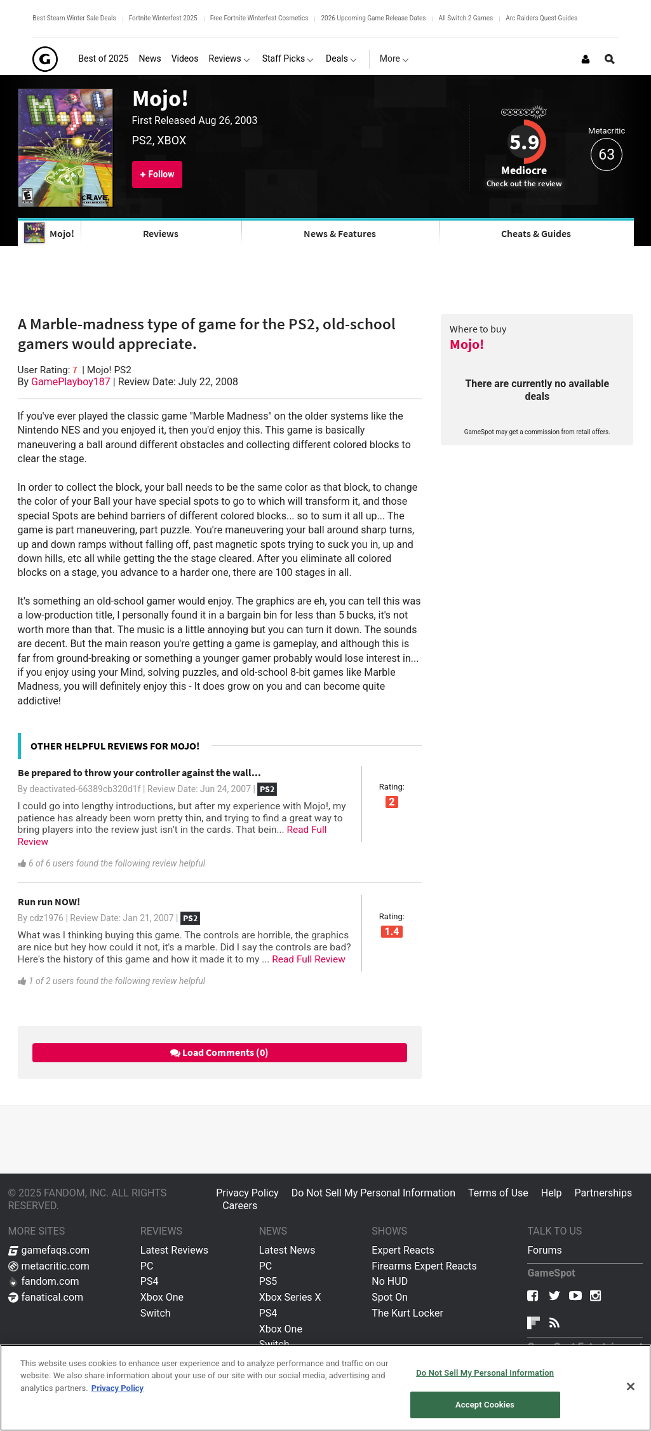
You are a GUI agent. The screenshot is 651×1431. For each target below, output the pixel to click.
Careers (239, 1206)
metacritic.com (49, 1266)
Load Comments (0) (219, 1052)
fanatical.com (46, 1297)
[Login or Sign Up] (586, 59)
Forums (544, 1250)
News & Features (340, 233)
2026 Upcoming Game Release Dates (373, 18)
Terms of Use (498, 1193)
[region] (325, 1388)
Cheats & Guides (536, 233)
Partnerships (604, 1193)
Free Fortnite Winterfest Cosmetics (259, 18)
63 (606, 154)
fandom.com (43, 1281)
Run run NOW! (49, 901)
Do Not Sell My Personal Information (373, 1193)
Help (551, 1193)
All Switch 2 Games (465, 18)
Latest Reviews (174, 1250)
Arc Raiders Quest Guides (541, 18)
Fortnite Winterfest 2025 (163, 18)
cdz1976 (46, 918)
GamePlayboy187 (71, 382)
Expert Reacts (403, 1250)
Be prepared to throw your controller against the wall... (139, 772)
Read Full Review (309, 959)
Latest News (287, 1250)
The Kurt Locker (407, 1313)
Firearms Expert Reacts (424, 1266)
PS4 (149, 1281)
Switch (155, 1313)
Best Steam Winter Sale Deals (74, 18)
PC (147, 1266)
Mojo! (160, 98)
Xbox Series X (290, 1297)
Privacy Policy (247, 1193)
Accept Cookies (484, 1404)
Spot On (390, 1297)
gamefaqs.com (49, 1250)
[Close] (631, 1386)
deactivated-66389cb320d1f (84, 789)
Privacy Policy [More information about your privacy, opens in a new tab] (117, 1388)
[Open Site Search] (610, 59)
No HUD (390, 1281)
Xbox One (162, 1297)
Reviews (160, 233)
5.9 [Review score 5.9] (524, 142)
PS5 (268, 1281)
